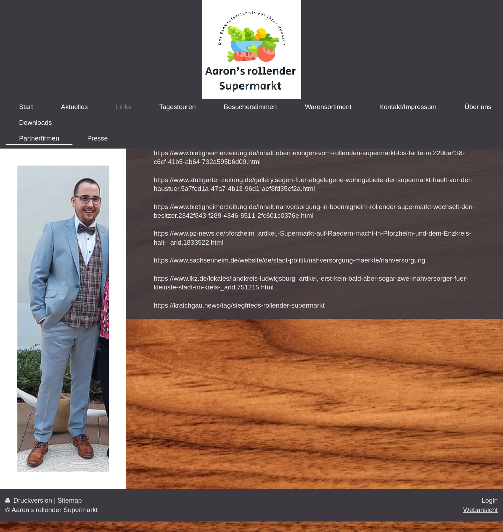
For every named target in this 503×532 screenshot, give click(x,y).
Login (490, 500)
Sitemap (70, 500)
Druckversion (29, 500)
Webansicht (480, 509)
